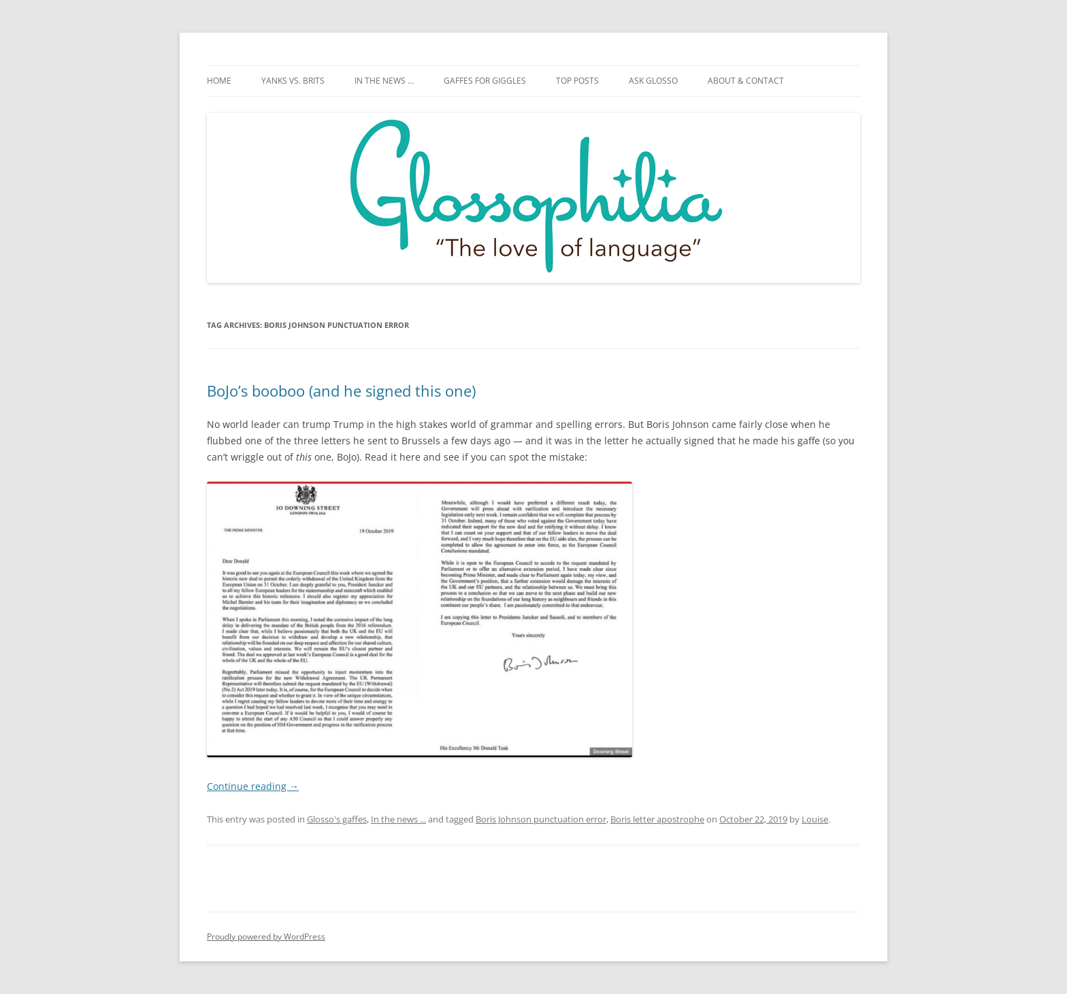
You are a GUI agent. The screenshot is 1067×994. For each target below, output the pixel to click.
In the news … (384, 80)
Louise (815, 819)
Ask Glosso (653, 80)
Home (219, 80)
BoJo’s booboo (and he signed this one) (341, 390)
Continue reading (253, 786)
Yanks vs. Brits (293, 80)
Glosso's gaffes (337, 819)
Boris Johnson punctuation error (541, 819)
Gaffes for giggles (485, 80)
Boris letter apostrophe (657, 819)
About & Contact (746, 80)
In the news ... (398, 819)
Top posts (577, 80)
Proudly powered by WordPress (266, 936)
